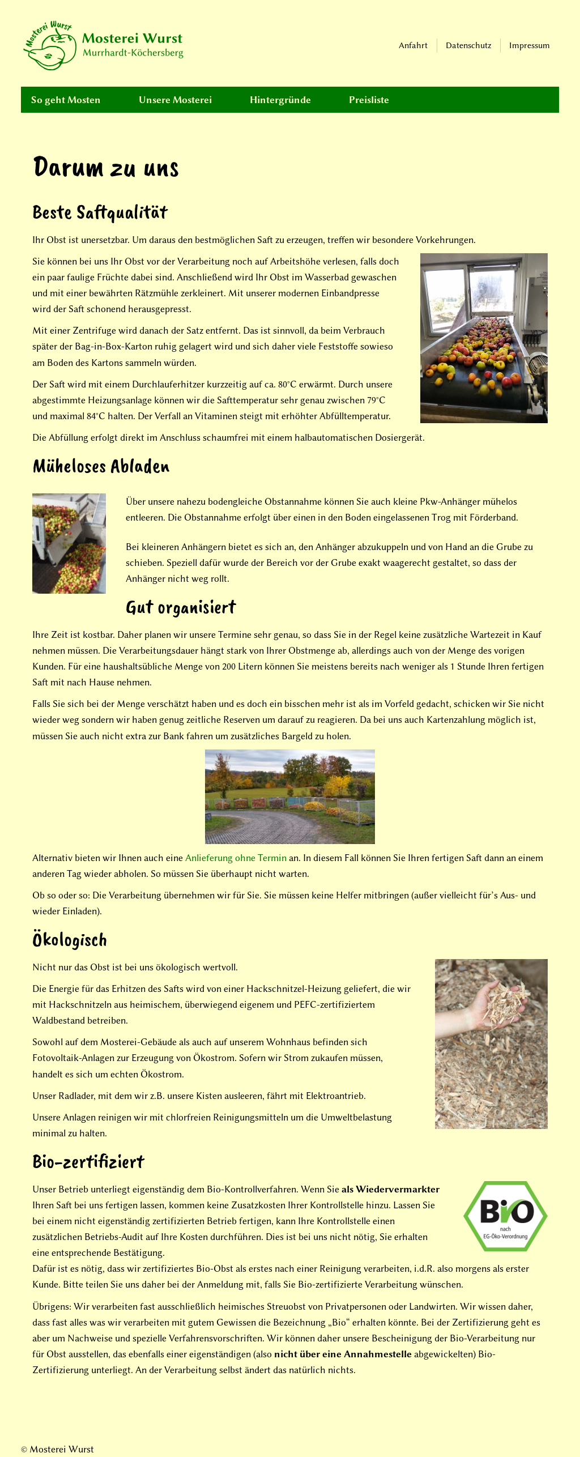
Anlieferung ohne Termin (236, 857)
